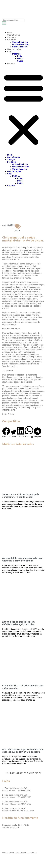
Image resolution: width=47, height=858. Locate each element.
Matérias (16, 54)
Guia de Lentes (14, 49)
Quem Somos (13, 35)
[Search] (4, 22)
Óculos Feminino (20, 42)
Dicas (20, 58)
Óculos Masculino (20, 44)
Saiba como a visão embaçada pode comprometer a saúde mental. (20, 495)
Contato (11, 63)
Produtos (11, 40)
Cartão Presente (19, 47)
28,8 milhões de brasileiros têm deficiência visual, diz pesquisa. (18, 623)
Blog (9, 51)
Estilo (19, 56)
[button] (23, 109)
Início (9, 32)
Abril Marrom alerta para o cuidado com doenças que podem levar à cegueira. (22, 750)
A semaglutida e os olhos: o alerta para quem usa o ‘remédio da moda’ (22, 559)
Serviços (11, 37)
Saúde (20, 61)
